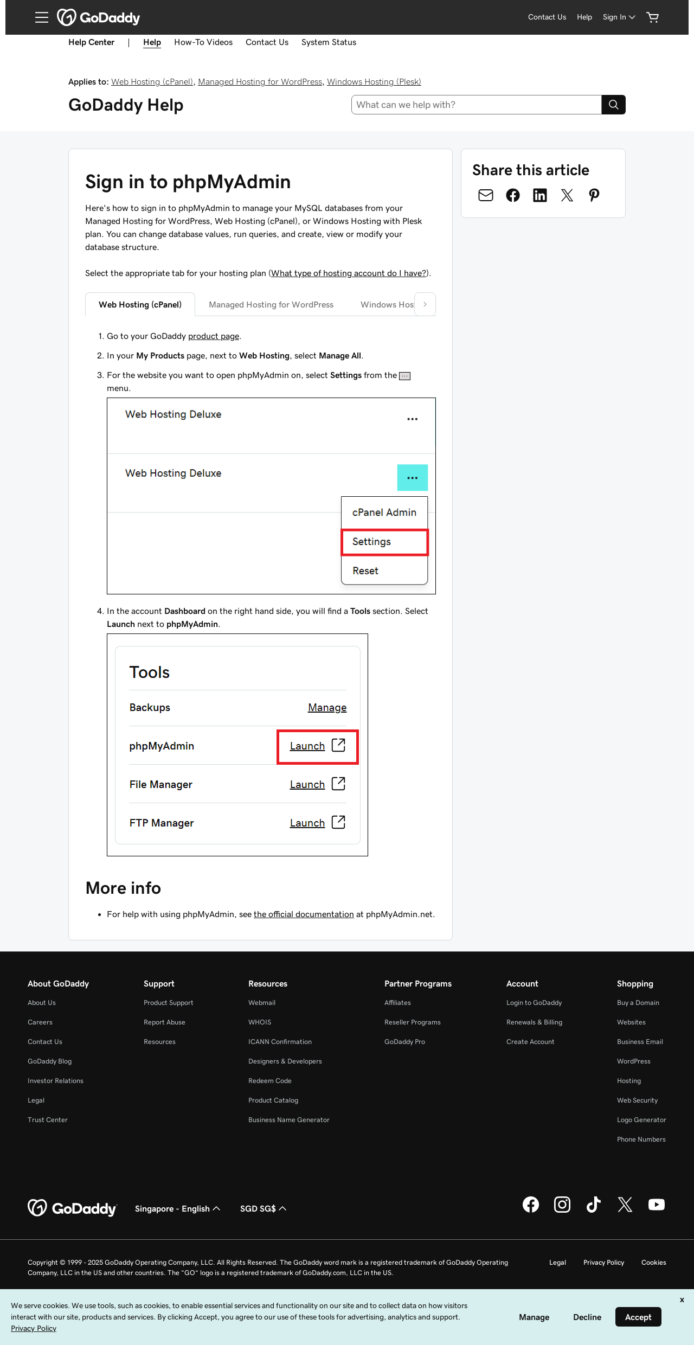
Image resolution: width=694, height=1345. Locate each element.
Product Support (169, 1002)
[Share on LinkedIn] (540, 195)
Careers (40, 1022)
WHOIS (259, 1022)
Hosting (629, 1080)
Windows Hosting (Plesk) (374, 81)
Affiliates (397, 1002)
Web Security (637, 1100)
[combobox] (476, 105)
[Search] (614, 104)
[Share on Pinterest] (594, 195)
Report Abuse (164, 1022)
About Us (42, 1002)
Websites (631, 1022)
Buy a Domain (638, 1002)
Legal (36, 1100)
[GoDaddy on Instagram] (562, 1211)
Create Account (530, 1041)
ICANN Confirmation (280, 1041)
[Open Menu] (37, 17)
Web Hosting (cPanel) (152, 81)
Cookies (653, 1262)
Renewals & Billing (534, 1022)
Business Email (640, 1041)
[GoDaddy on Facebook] (531, 1211)
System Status (328, 41)
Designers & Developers (285, 1061)
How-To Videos (203, 41)
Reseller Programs (412, 1022)
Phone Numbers (641, 1139)
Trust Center (48, 1119)
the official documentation (304, 914)
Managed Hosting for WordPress (260, 81)
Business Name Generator (289, 1119)
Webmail (261, 1002)
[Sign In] (620, 17)
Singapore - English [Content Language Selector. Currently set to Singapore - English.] (179, 1208)
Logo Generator (641, 1119)
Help (584, 17)
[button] (425, 304)
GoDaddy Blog (50, 1061)
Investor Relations (55, 1080)
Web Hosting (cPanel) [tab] (140, 304)
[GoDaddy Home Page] (73, 1208)
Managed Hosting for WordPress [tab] (271, 304)
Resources (160, 1041)
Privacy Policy (603, 1262)
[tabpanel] (260, 594)
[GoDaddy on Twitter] (625, 1211)
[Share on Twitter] (567, 195)
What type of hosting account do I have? (348, 272)
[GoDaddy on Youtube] (656, 1211)
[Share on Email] (485, 195)
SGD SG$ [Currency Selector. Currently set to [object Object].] (264, 1208)
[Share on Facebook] (512, 195)
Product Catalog (273, 1100)
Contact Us (547, 17)
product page (213, 335)
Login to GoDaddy (534, 1002)
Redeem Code (270, 1080)
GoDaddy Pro (404, 1041)
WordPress (634, 1061)
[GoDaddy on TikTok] (593, 1211)
